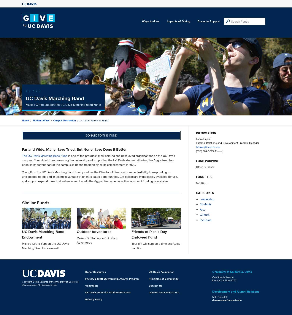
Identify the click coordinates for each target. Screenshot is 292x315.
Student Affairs (41, 120)
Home (25, 120)
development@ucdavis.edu (227, 300)
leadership (207, 199)
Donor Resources (95, 272)
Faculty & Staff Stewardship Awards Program (112, 279)
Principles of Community (163, 279)
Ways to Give (150, 21)
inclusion (206, 220)
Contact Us (155, 286)
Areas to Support (209, 21)
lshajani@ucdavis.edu (208, 147)
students (205, 204)
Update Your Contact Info (164, 292)
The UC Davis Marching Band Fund (44, 156)
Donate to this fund (101, 135)
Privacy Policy (93, 299)
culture (205, 215)
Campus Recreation (64, 120)
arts (202, 209)
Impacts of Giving (178, 21)
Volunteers (91, 286)
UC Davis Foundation (161, 272)
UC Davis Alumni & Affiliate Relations (108, 292)
